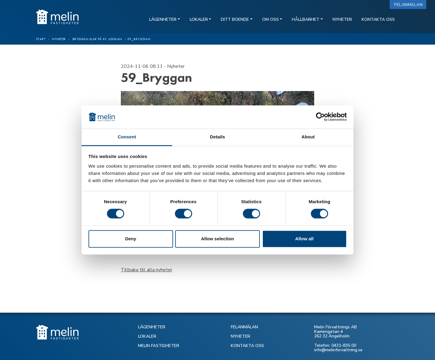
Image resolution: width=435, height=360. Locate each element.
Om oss (270, 19)
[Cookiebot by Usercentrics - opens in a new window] (320, 117)
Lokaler (199, 19)
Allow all (304, 238)
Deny (130, 238)
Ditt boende (235, 19)
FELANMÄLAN (244, 327)
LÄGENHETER (151, 327)
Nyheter (342, 19)
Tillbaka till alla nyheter (146, 270)
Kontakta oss (378, 19)
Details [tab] (217, 136)
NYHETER (240, 336)
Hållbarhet (305, 19)
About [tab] (308, 136)
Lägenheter (162, 19)
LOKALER (147, 336)
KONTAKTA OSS (247, 346)
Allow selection (217, 238)
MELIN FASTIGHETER (158, 346)
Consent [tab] (127, 136)
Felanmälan (409, 5)
